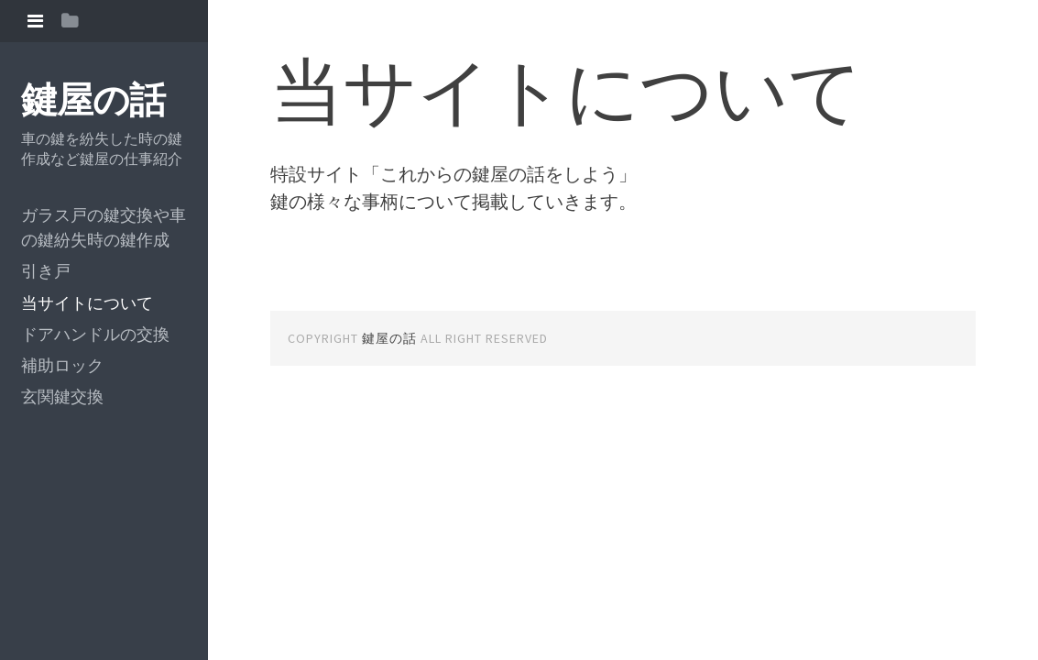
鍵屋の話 (93, 100)
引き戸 (46, 270)
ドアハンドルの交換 (95, 334)
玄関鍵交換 (62, 396)
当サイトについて (87, 303)
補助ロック (62, 365)
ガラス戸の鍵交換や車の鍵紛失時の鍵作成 (103, 227)
